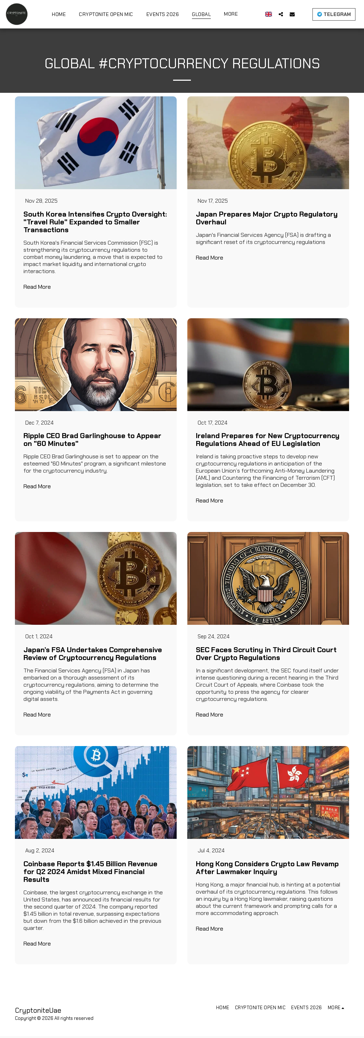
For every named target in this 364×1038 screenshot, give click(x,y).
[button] (280, 14)
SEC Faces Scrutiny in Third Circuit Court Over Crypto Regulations (266, 655)
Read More (37, 287)
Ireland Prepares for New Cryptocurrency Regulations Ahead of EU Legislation (267, 440)
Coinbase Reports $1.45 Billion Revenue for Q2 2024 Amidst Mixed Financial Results (90, 873)
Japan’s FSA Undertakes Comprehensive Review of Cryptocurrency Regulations (92, 655)
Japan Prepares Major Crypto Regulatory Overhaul (267, 218)
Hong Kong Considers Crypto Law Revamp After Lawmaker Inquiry (267, 869)
